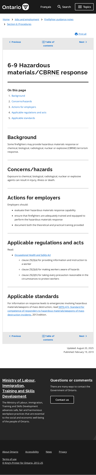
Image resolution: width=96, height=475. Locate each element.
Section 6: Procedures (19, 24)
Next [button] (83, 42)
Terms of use (9, 459)
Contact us (62, 399)
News (49, 451)
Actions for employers (24, 107)
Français (45, 7)
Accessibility (32, 451)
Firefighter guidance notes (58, 19)
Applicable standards (23, 118)
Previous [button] (14, 42)
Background (18, 95)
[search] (64, 6)
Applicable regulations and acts (29, 112)
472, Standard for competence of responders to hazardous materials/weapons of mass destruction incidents (46, 310)
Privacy (63, 451)
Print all (80, 34)
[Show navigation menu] (84, 6)
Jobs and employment (27, 19)
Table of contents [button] (52, 44)
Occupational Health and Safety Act (33, 255)
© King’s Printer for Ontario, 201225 (22, 462)
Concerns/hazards (22, 101)
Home (6, 19)
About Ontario (10, 451)
